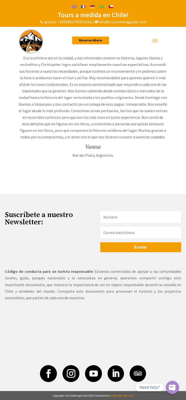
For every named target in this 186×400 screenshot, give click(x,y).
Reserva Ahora (90, 40)
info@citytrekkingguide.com (122, 21)
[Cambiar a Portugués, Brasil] (101, 6)
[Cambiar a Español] (111, 6)
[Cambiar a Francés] (83, 6)
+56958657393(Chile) (74, 21)
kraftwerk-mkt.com (122, 395)
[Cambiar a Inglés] (74, 6)
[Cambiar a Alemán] (92, 6)
